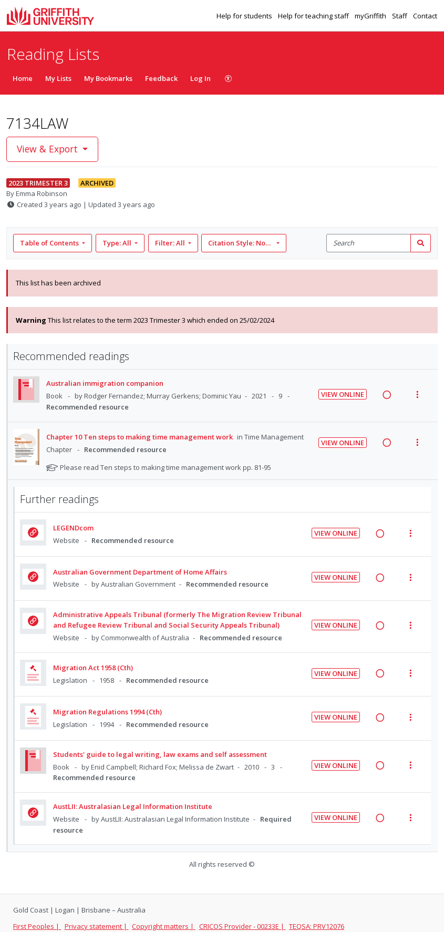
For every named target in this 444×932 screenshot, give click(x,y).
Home (23, 78)
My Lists (58, 78)
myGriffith (371, 16)
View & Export (48, 148)
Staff (400, 16)
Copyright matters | (163, 926)
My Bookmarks (108, 78)
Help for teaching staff (314, 16)
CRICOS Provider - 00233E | (242, 926)
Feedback (161, 78)
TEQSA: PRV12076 (316, 926)
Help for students (245, 16)
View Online (342, 394)
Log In (200, 78)
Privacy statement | (97, 926)
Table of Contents (50, 243)
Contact (425, 16)
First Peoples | (37, 926)
